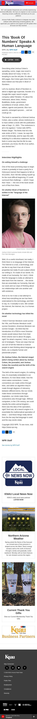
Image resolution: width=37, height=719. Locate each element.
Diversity (6, 693)
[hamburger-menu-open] (3, 3)
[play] (3, 717)
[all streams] (34, 716)
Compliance (7, 689)
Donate (30, 3)
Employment (8, 685)
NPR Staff (13, 50)
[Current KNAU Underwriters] (18, 632)
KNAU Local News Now (19, 494)
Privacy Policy (8, 676)
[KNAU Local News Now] (18, 473)
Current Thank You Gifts (18, 612)
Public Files (7, 680)
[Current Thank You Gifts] (18, 584)
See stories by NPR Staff (11, 445)
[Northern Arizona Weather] (18, 519)
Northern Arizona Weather (18, 537)
